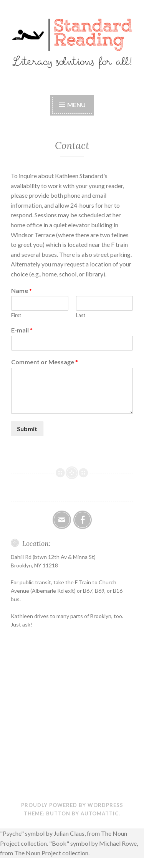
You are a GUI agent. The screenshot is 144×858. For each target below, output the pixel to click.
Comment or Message (44, 361)
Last (80, 315)
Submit (27, 428)
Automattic (100, 813)
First (16, 315)
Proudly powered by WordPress (72, 805)
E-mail (22, 330)
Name (21, 290)
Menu (76, 104)
